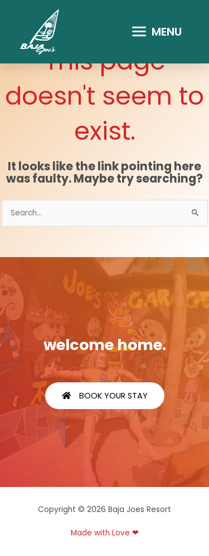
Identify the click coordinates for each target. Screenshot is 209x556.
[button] (157, 32)
